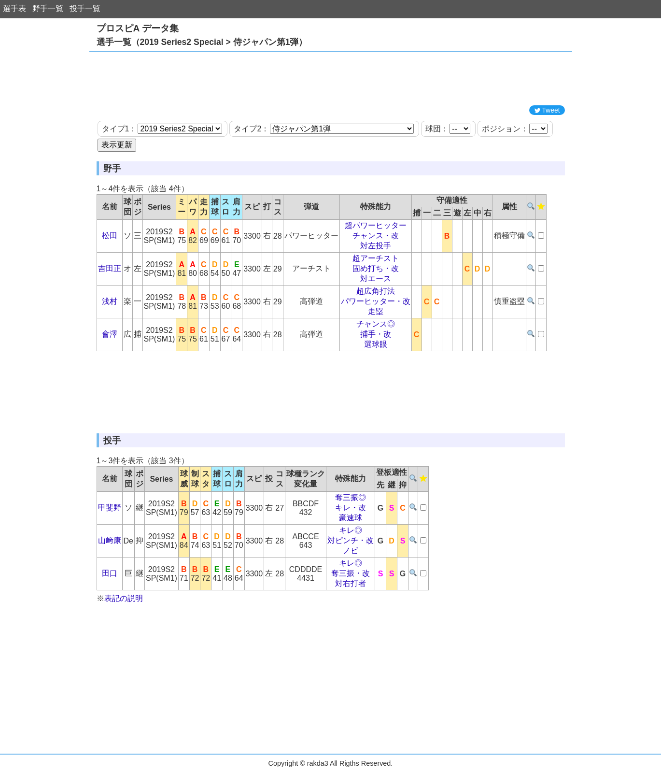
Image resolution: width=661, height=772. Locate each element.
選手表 (14, 8)
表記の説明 (123, 598)
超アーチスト (375, 258)
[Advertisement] (330, 78)
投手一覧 (85, 8)
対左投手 (375, 246)
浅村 (109, 301)
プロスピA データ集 (138, 28)
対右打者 (350, 583)
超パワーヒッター (376, 225)
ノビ (350, 550)
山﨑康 (109, 540)
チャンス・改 (375, 235)
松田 (109, 235)
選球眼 (375, 344)
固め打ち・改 (375, 268)
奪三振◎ (350, 497)
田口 (109, 573)
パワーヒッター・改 (375, 301)
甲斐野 (109, 507)
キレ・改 (350, 507)
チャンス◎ (375, 324)
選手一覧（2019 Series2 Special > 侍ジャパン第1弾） (202, 42)
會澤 (109, 334)
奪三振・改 (350, 573)
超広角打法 (375, 291)
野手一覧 (47, 8)
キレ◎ (350, 530)
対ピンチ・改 (350, 540)
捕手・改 (375, 334)
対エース (375, 278)
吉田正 (109, 268)
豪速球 (350, 518)
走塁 (375, 311)
